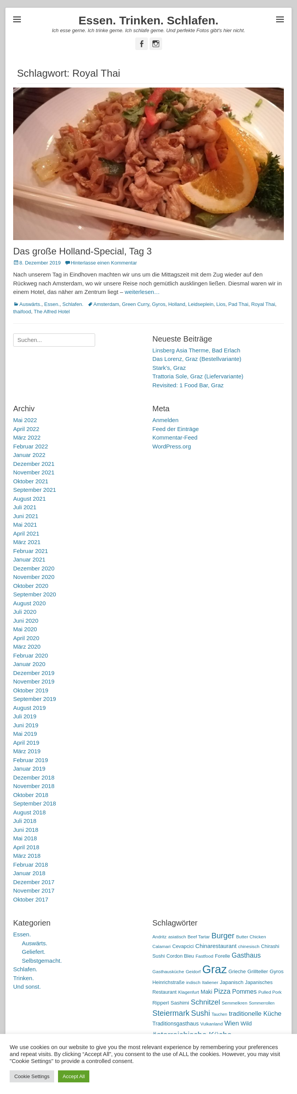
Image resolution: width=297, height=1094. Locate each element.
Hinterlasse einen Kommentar (104, 263)
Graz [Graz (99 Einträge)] (214, 969)
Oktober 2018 (30, 795)
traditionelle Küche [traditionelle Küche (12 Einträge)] (255, 1013)
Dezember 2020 (34, 568)
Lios (220, 304)
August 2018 (29, 812)
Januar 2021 (29, 559)
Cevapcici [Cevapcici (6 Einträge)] (183, 946)
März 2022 (27, 437)
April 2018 (26, 847)
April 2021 (26, 533)
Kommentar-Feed (175, 437)
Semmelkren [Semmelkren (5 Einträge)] (234, 1003)
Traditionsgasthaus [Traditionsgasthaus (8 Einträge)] (175, 1023)
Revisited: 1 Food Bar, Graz (188, 385)
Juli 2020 (24, 611)
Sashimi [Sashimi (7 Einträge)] (180, 1003)
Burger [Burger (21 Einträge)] (223, 935)
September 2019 (34, 699)
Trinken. (23, 978)
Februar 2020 (30, 655)
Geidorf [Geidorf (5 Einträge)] (193, 971)
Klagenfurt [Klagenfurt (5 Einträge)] (188, 992)
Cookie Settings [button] (32, 1076)
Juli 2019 (24, 716)
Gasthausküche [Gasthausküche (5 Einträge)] (168, 971)
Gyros (159, 304)
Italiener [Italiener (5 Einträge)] (210, 982)
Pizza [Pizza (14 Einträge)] (222, 991)
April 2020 (26, 638)
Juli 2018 (24, 820)
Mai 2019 (25, 733)
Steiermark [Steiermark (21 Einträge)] (170, 1013)
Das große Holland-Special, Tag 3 (82, 251)
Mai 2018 (25, 838)
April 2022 (26, 429)
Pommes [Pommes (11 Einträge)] (244, 991)
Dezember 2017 (34, 882)
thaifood (22, 311)
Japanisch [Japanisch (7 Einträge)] (232, 982)
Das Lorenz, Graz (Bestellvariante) (196, 359)
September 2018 (34, 803)
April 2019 (26, 742)
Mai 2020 (25, 629)
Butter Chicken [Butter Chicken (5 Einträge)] (251, 936)
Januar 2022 (29, 455)
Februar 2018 (30, 864)
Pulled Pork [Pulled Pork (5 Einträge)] (270, 992)
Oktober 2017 (30, 899)
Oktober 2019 (30, 690)
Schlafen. (72, 304)
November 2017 (34, 890)
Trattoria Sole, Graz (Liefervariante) (197, 376)
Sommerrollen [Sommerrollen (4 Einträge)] (262, 1003)
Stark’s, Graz (169, 367)
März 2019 (27, 751)
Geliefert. (34, 951)
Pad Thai (238, 304)
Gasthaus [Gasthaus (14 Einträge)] (246, 955)
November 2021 (34, 472)
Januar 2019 (29, 768)
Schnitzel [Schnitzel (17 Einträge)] (205, 1002)
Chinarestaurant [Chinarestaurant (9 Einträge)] (216, 946)
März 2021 (27, 542)
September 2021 (34, 489)
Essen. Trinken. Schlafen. (148, 20)
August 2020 (29, 603)
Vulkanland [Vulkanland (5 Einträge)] (211, 1024)
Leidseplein (200, 304)
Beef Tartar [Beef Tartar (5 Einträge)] (199, 936)
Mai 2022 (25, 420)
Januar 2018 (29, 873)
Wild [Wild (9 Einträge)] (246, 1023)
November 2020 (34, 577)
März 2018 (27, 855)
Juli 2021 (24, 507)
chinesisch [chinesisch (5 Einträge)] (248, 946)
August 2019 (29, 707)
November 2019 (34, 681)
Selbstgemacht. (42, 960)
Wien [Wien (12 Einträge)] (231, 1023)
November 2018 (34, 786)
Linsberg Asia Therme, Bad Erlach (196, 350)
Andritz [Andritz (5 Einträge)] (159, 936)
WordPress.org (171, 446)
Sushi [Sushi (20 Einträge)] (200, 1013)
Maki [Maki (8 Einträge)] (206, 992)
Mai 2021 (25, 524)
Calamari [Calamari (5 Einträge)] (161, 946)
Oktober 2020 (30, 585)
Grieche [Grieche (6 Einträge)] (237, 971)
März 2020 (27, 646)
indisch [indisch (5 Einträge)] (193, 982)
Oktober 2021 (30, 481)
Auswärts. (30, 304)
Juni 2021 (25, 516)
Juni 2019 (25, 725)
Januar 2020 (29, 664)
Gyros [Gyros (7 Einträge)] (276, 971)
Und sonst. (27, 986)
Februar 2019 (30, 760)
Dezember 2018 (34, 777)
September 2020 (34, 594)
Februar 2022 (30, 446)
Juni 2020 (25, 620)
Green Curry (135, 304)
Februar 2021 (30, 551)
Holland (176, 304)
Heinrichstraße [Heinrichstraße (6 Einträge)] (168, 982)
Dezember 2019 (34, 673)
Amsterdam (106, 304)
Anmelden (165, 420)
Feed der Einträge (175, 429)
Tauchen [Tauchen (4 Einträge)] (219, 1014)
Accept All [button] (74, 1076)
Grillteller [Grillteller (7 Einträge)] (258, 971)
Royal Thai (263, 304)
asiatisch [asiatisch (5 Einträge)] (177, 936)
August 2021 (29, 498)
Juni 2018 (25, 829)
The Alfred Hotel (52, 311)
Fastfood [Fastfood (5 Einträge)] (204, 956)
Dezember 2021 (34, 463)
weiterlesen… (142, 292)
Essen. (52, 304)
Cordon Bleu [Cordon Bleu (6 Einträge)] (180, 956)
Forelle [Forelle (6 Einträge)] (222, 956)
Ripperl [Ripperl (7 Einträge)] (160, 1003)
